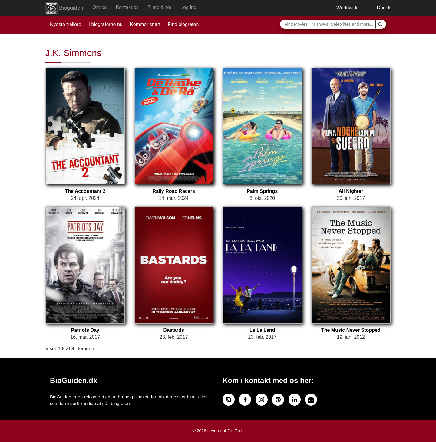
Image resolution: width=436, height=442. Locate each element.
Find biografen (183, 24)
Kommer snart (145, 24)
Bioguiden (64, 8)
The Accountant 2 (85, 191)
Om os (99, 7)
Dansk (379, 7)
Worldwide (343, 7)
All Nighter (351, 191)
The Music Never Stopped (351, 330)
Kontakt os (127, 7)
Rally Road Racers (173, 191)
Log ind (188, 7)
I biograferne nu (106, 24)
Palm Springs (262, 191)
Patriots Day (85, 330)
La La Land (262, 330)
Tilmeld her (160, 7)
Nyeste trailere (65, 24)
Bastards (174, 330)
